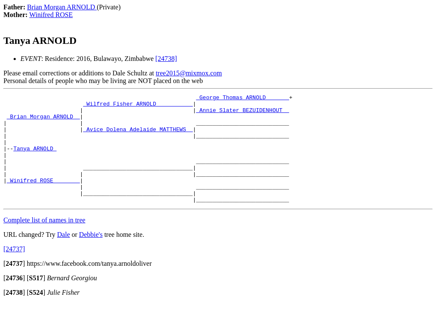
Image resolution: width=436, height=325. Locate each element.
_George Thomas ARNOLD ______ (242, 98)
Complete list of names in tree (44, 241)
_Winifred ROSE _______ (43, 198)
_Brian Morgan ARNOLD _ (43, 121)
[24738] (166, 58)
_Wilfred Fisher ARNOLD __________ (137, 106)
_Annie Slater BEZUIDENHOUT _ (242, 114)
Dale (63, 256)
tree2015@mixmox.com (189, 73)
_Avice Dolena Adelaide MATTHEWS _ (137, 137)
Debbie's (91, 256)
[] (14, 285)
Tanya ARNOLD (34, 160)
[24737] (14, 270)
